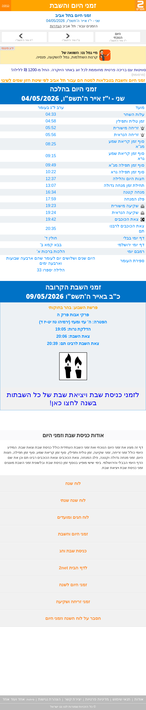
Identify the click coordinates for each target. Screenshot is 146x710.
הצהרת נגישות (49, 699)
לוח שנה (73, 483)
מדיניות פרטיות (97, 699)
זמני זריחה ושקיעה (73, 601)
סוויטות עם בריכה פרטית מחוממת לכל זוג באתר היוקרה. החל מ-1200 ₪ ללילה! (78, 72)
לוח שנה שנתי (73, 500)
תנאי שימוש (121, 699)
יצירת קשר (73, 699)
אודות (138, 699)
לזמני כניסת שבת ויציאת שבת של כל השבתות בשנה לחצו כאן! (73, 399)
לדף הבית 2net (73, 567)
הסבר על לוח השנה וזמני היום (73, 618)
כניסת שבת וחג (73, 550)
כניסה (5, 5)
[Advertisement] (73, 661)
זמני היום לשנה (73, 584)
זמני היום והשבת (73, 534)
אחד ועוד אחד (14, 699)
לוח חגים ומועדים (73, 517)
